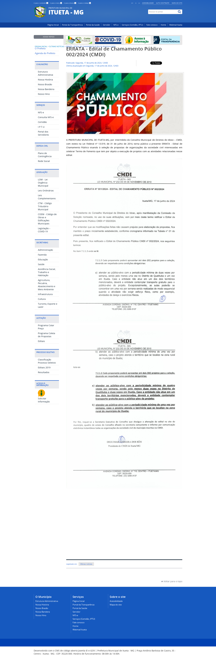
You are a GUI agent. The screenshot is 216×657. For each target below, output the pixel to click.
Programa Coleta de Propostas (46, 335)
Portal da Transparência (72, 25)
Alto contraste (162, 3)
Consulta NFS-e (46, 117)
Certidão (42, 122)
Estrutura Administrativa (45, 73)
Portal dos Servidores (43, 133)
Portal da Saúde (93, 25)
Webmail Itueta (175, 25)
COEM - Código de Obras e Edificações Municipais (47, 219)
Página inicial (41, 46)
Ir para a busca (70, 3)
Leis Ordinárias (46, 190)
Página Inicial (53, 25)
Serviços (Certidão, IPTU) (132, 25)
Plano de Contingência (45, 155)
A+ (132, 3)
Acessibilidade (148, 3)
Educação (43, 259)
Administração (45, 249)
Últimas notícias (86, 564)
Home (163, 25)
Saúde (41, 264)
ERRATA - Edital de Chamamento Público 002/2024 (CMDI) (114, 52)
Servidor (106, 25)
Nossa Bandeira (46, 89)
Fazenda (42, 254)
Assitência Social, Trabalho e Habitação (47, 272)
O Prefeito (40, 48)
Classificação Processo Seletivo (47, 361)
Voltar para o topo (171, 581)
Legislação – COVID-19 (44, 230)
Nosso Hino (44, 94)
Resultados (43, 372)
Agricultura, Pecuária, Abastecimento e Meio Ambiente (46, 285)
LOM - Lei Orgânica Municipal (43, 182)
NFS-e (116, 25)
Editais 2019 (44, 367)
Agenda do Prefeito (45, 53)
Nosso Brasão (45, 84)
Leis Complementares (47, 197)
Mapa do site (177, 3)
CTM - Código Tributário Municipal (45, 206)
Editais (41, 341)
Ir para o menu (56, 3)
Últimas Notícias (56, 46)
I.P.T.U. (41, 126)
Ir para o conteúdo (41, 3)
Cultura (42, 299)
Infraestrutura (45, 294)
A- (139, 3)
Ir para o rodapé (84, 3)
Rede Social (44, 161)
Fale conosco (152, 25)
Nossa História (45, 79)
